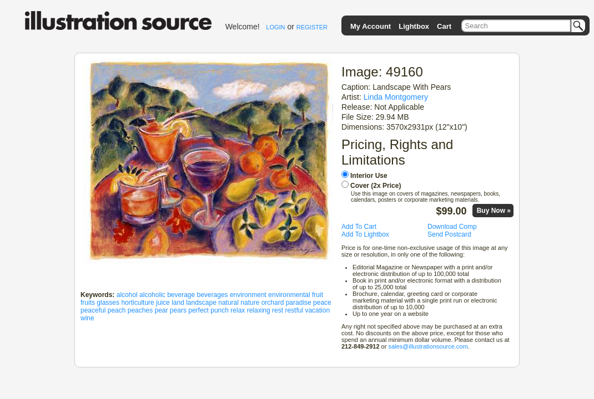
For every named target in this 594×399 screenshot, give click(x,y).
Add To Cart (358, 227)
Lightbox (414, 26)
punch (219, 310)
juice (163, 302)
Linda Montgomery (396, 97)
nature (249, 302)
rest (277, 310)
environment (248, 295)
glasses (108, 302)
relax (237, 310)
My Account (370, 26)
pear (161, 310)
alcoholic (152, 295)
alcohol (127, 295)
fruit (317, 295)
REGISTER (312, 27)
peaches (140, 310)
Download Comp (452, 227)
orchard (272, 302)
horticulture (137, 302)
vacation (317, 310)
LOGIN (275, 27)
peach (117, 310)
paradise (298, 302)
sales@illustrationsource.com (427, 346)
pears (178, 310)
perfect (198, 310)
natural (228, 302)
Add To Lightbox (365, 234)
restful (294, 310)
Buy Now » (494, 210)
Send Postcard (449, 234)
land (178, 302)
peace (322, 302)
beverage (181, 295)
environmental (289, 295)
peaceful (92, 310)
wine (87, 318)
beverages (212, 295)
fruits (87, 302)
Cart (444, 26)
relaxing (258, 310)
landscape (201, 302)
